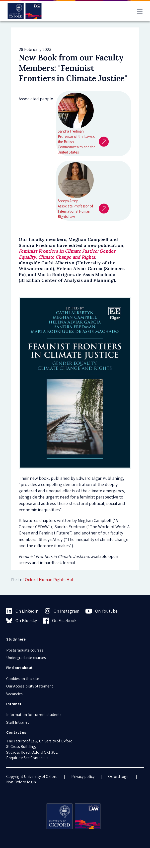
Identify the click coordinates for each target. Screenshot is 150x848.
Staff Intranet (17, 722)
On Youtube (101, 611)
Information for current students (34, 714)
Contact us (39, 757)
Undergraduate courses (26, 657)
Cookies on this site (22, 678)
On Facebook (60, 621)
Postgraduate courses (24, 650)
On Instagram (62, 611)
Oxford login (119, 776)
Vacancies (14, 693)
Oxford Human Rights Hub (50, 579)
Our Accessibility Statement (29, 686)
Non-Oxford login (21, 782)
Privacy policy (82, 776)
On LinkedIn (22, 611)
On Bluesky (21, 621)
